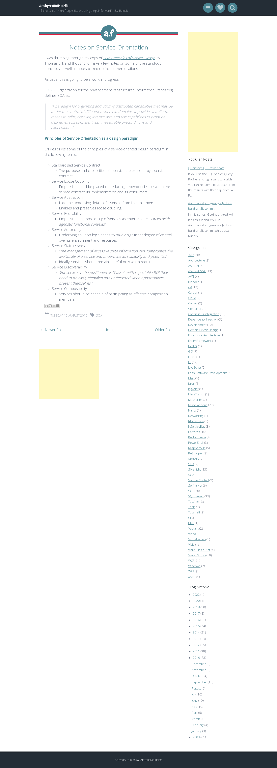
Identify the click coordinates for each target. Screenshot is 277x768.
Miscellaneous (198, 405)
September (199, 682)
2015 (196, 626)
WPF (191, 571)
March (196, 719)
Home (109, 329)
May (194, 707)
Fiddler (192, 346)
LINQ (191, 378)
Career (193, 292)
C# (190, 287)
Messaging (195, 400)
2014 (196, 632)
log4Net (193, 389)
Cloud (192, 298)
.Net (191, 255)
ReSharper (195, 453)
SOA (99, 315)
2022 (196, 595)
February (198, 725)
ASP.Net (193, 266)
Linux (191, 383)
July (194, 694)
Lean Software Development (207, 373)
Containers (195, 309)
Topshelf (194, 512)
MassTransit (196, 394)
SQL (191, 491)
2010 (196, 658)
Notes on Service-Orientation (109, 47)
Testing (193, 502)
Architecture (196, 260)
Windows (194, 566)
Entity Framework (199, 341)
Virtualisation (197, 539)
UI (189, 518)
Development (197, 325)
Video (192, 534)
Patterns (194, 432)
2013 (196, 639)
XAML (191, 577)
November (199, 670)
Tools (191, 507)
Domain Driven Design (203, 330)
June (195, 700)
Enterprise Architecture (204, 335)
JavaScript (194, 367)
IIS (189, 362)
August (196, 688)
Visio (191, 544)
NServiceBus (196, 426)
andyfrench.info (53, 6)
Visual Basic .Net (199, 550)
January (197, 731)
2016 (196, 620)
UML (191, 523)
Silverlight (194, 469)
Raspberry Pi (197, 448)
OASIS (50, 89)
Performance (197, 437)
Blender (193, 282)
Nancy (192, 410)
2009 (196, 737)
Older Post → (166, 329)
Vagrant (193, 528)
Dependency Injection (203, 319)
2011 (196, 651)
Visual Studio (197, 555)
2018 (196, 607)
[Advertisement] (69, 373)
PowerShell (196, 443)
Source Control (198, 480)
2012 (196, 645)
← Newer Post (52, 329)
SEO (191, 464)
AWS (191, 276)
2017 (196, 613)
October (197, 676)
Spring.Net (195, 485)
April (195, 713)
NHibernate (196, 421)
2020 (196, 601)
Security (193, 459)
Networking (195, 416)
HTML (191, 357)
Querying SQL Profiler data (206, 168)
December (199, 664)
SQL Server (196, 496)
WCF (191, 561)
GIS (190, 351)
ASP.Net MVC (197, 271)
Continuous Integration (203, 314)
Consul (193, 303)
